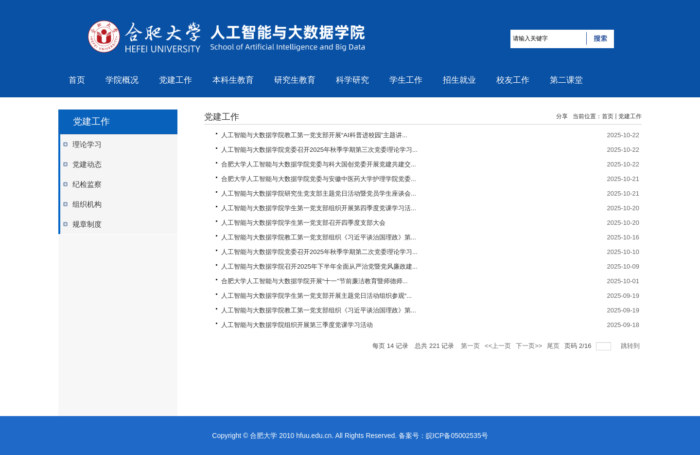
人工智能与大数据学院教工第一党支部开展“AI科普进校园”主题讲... (314, 135)
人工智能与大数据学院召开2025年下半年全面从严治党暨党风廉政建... (319, 266)
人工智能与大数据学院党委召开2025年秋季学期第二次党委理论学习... (319, 251)
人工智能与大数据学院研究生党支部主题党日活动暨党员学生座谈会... (318, 193)
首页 (607, 116)
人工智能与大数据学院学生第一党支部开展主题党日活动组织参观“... (316, 295)
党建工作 (630, 116)
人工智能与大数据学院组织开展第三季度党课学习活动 (297, 324)
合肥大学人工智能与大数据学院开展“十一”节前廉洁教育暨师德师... (314, 281)
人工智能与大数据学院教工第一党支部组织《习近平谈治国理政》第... (318, 237)
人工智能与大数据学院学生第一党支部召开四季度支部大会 (303, 222)
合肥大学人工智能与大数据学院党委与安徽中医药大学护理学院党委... (318, 178)
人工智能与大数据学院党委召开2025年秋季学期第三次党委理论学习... (319, 149)
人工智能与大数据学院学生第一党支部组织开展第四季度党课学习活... (318, 208)
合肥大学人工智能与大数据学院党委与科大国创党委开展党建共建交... (318, 164)
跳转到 (631, 345)
